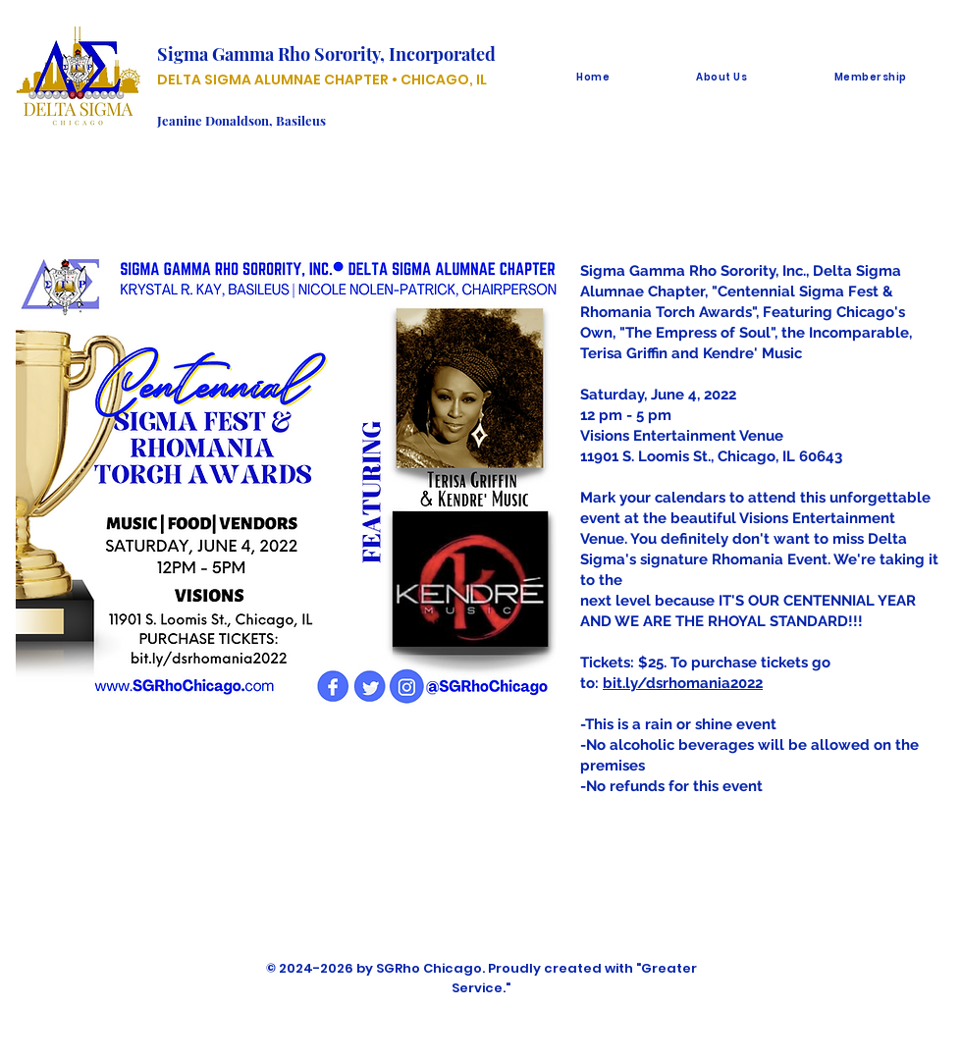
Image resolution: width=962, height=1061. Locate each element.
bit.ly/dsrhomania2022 (683, 683)
